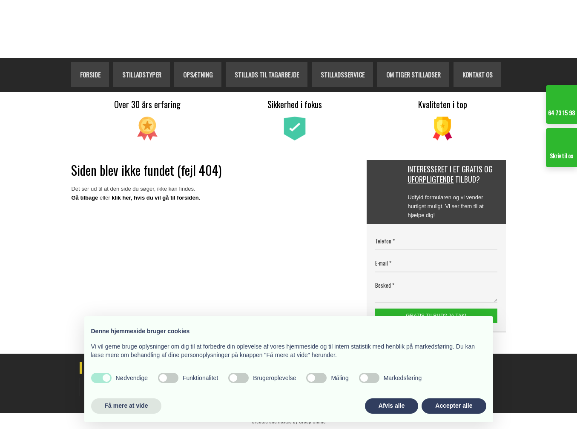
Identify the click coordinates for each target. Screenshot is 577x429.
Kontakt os (477, 74)
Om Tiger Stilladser (413, 74)
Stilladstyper (141, 74)
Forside (90, 74)
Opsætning (198, 74)
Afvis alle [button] (392, 405)
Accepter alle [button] (453, 405)
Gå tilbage (84, 197)
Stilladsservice (343, 74)
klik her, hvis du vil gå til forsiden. (156, 197)
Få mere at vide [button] (126, 405)
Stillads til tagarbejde (267, 74)
